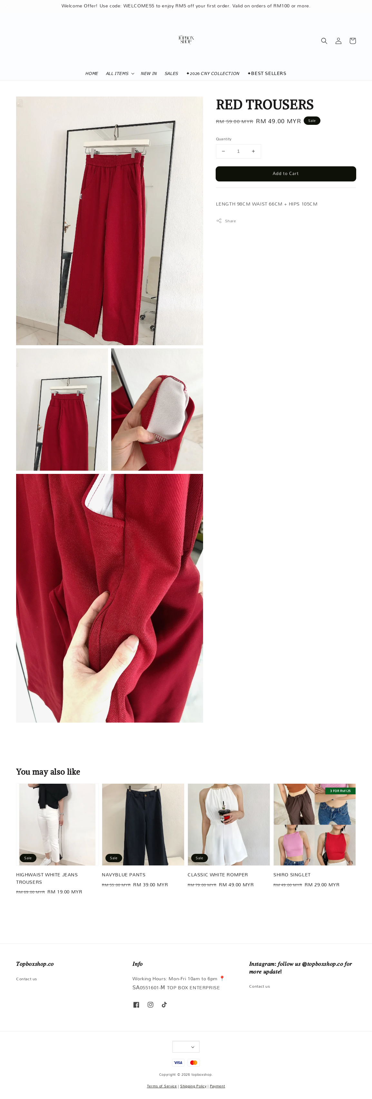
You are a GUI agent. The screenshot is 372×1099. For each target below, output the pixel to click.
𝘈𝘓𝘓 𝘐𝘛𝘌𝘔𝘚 (117, 73)
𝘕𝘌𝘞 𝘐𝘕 (149, 73)
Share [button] (226, 221)
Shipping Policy (193, 1086)
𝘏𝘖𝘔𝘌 (91, 73)
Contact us (26, 979)
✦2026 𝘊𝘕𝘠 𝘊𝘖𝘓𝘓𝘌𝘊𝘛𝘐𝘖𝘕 (213, 73)
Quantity (224, 139)
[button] (324, 41)
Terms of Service (162, 1086)
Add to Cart (286, 173)
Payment (217, 1086)
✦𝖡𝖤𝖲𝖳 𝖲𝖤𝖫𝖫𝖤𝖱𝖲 (267, 73)
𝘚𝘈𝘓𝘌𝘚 (171, 73)
